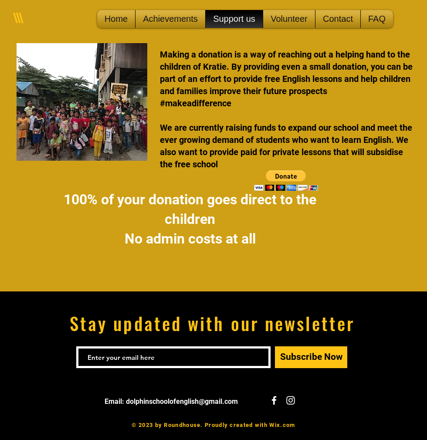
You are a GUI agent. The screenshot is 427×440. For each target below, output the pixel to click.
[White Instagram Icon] (290, 400)
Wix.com (282, 425)
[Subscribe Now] (311, 357)
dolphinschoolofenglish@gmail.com (182, 401)
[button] (286, 180)
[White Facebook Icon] (274, 400)
